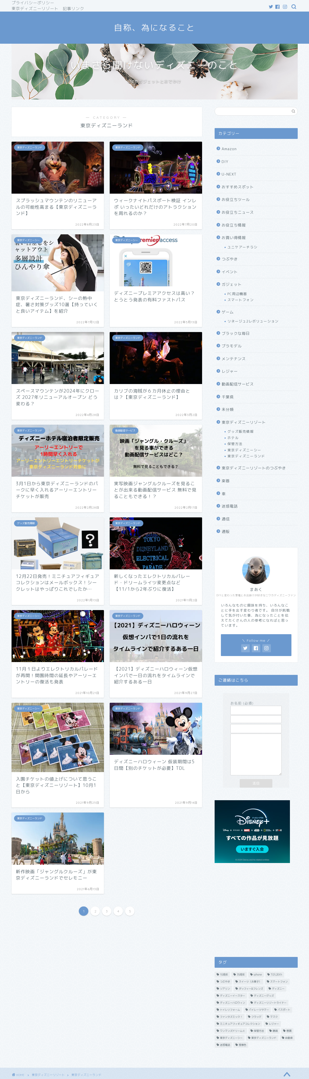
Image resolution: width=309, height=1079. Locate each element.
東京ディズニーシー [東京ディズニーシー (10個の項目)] (231, 1048)
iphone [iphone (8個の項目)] (258, 984)
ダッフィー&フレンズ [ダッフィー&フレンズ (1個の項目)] (251, 998)
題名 (256, 725)
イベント (230, 272)
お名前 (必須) (256, 707)
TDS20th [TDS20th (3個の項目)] (276, 984)
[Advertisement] (256, 918)
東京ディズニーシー (244, 450)
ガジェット (232, 284)
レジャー (230, 371)
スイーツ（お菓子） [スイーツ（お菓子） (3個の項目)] (250, 991)
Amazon (229, 148)
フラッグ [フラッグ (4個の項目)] (256, 1027)
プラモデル (232, 346)
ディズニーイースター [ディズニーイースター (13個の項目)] (232, 1005)
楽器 (226, 480)
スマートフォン (240, 299)
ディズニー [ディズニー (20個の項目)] (278, 998)
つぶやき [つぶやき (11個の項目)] (225, 991)
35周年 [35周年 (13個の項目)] (241, 984)
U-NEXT (229, 174)
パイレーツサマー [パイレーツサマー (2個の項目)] (259, 1019)
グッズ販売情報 (240, 431)
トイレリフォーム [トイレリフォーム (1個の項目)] (230, 1019)
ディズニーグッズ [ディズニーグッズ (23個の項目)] (264, 1005)
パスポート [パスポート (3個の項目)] (284, 1019)
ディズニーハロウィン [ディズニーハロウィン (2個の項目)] (232, 1012)
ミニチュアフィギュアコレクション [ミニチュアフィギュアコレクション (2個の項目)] (240, 1034)
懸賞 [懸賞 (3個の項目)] (288, 1041)
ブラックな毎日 (236, 333)
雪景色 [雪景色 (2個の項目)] (242, 1055)
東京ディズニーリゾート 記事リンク (48, 8)
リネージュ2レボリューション (253, 321)
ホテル (233, 437)
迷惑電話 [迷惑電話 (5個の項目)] (225, 1055)
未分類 (228, 409)
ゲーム (228, 312)
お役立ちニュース (238, 212)
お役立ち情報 (234, 225)
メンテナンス (234, 358)
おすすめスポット (238, 187)
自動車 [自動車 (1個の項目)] (289, 1048)
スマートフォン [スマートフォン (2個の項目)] (279, 991)
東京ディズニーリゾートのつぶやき (254, 468)
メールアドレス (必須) (256, 715)
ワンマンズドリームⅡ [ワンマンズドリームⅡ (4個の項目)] (232, 1041)
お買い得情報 (234, 237)
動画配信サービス (238, 384)
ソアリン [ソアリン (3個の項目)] (225, 998)
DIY (225, 161)
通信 (226, 519)
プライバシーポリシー (33, 2)
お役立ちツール (236, 199)
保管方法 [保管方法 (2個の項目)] (259, 1041)
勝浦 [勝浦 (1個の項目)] (275, 1041)
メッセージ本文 (256, 760)
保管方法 (234, 443)
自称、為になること (154, 27)
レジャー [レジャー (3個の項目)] (274, 1034)
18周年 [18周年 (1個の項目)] (224, 984)
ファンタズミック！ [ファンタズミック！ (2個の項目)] (231, 1027)
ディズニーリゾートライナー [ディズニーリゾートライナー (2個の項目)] (270, 1012)
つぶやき (230, 259)
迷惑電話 (230, 506)
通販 (226, 531)
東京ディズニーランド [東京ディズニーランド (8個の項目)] (263, 1048)
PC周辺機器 (237, 293)
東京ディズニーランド (246, 456)
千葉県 (228, 397)
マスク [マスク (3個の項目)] (274, 1027)
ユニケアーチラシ (242, 247)
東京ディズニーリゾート (244, 422)
